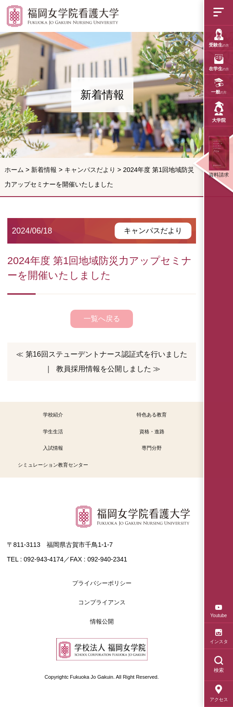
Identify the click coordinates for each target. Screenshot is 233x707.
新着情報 (44, 169)
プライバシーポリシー (102, 583)
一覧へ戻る (102, 318)
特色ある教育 (152, 414)
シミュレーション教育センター (53, 465)
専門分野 (152, 448)
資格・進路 (151, 431)
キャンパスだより (90, 169)
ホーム (14, 169)
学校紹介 (53, 414)
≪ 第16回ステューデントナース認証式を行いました (101, 354)
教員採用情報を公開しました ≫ (108, 369)
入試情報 (53, 448)
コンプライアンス (102, 602)
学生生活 (53, 431)
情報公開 (102, 621)
